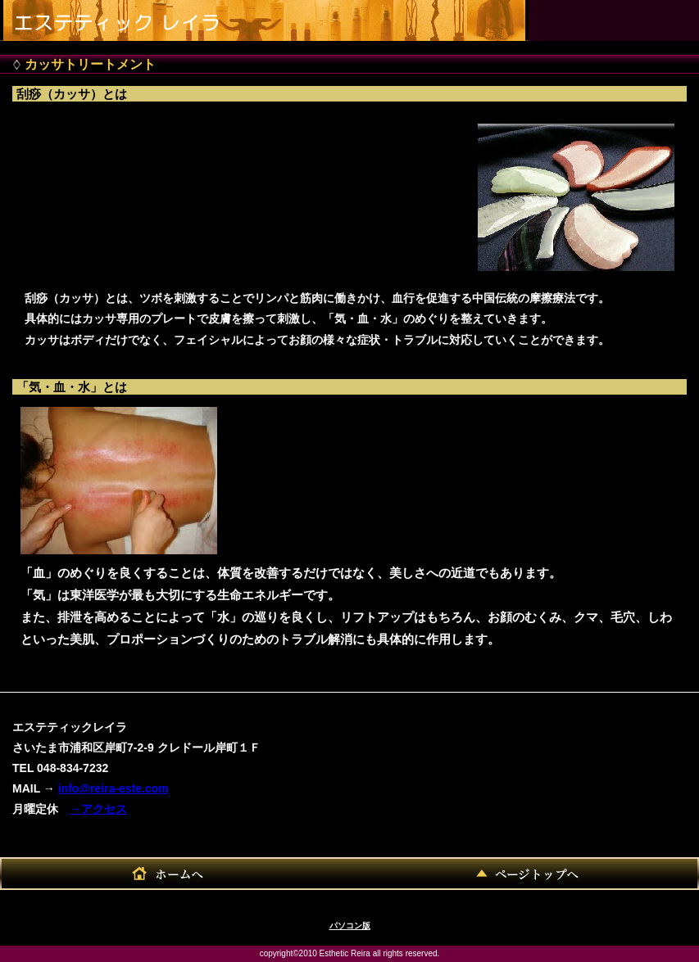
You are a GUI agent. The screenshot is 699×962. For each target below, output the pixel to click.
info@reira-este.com (113, 788)
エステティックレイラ (127, 17)
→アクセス (98, 808)
